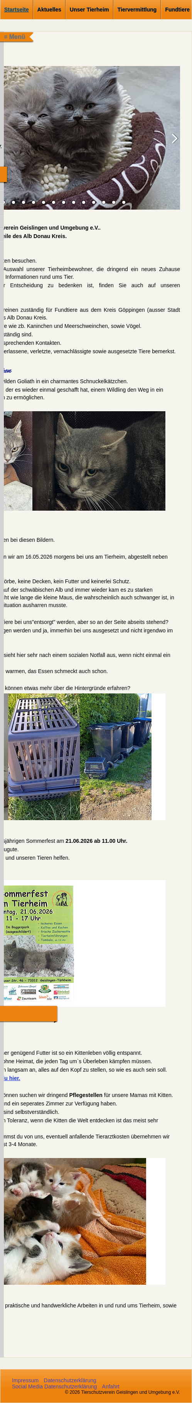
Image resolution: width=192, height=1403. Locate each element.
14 (84, 202)
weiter (172, 144)
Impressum (25, 1380)
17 (114, 202)
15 (94, 202)
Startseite (16, 10)
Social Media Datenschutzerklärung (54, 1386)
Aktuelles (49, 10)
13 (73, 202)
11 (53, 202)
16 (104, 202)
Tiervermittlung (137, 10)
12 (63, 202)
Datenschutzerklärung (70, 1380)
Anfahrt (111, 1386)
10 (43, 202)
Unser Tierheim (89, 10)
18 (124, 202)
